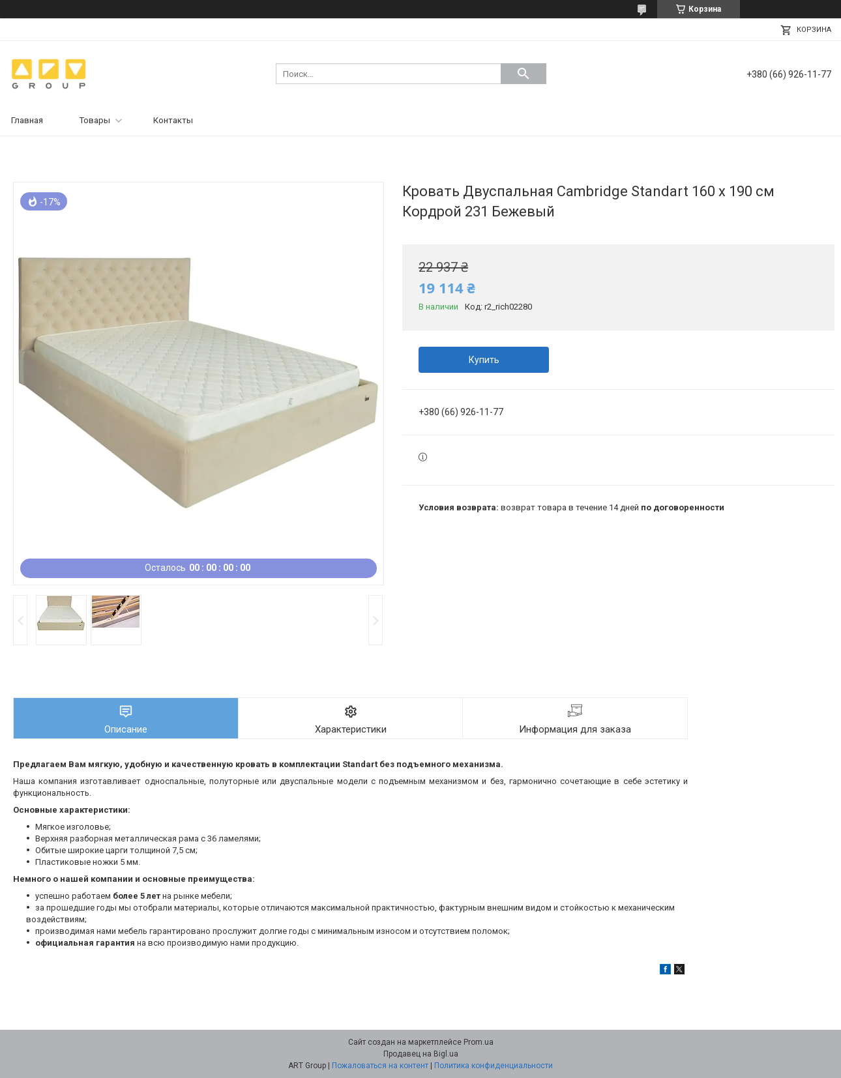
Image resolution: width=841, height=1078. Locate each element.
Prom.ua (479, 1042)
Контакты (173, 120)
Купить (484, 360)
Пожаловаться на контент (380, 1065)
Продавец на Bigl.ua (420, 1053)
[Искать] (523, 73)
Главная (27, 120)
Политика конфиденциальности (493, 1065)
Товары (95, 120)
